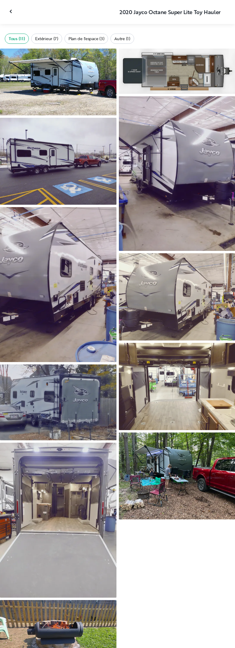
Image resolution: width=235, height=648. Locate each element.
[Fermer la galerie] (11, 11)
